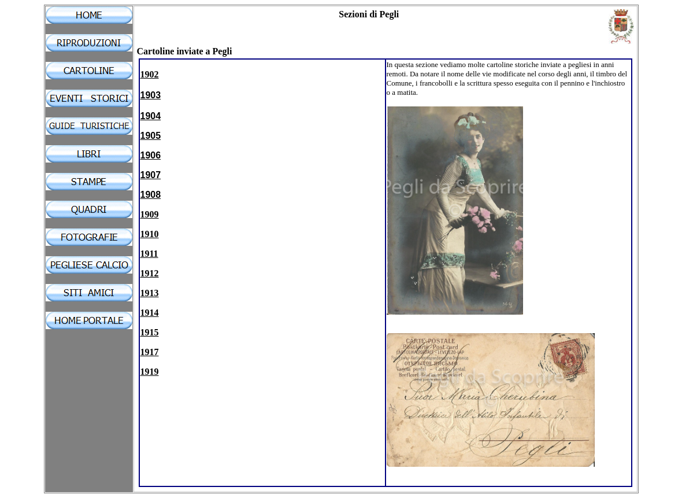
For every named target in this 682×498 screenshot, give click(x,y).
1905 (150, 136)
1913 (149, 293)
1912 (149, 273)
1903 (150, 95)
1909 (149, 214)
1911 (149, 254)
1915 (149, 332)
